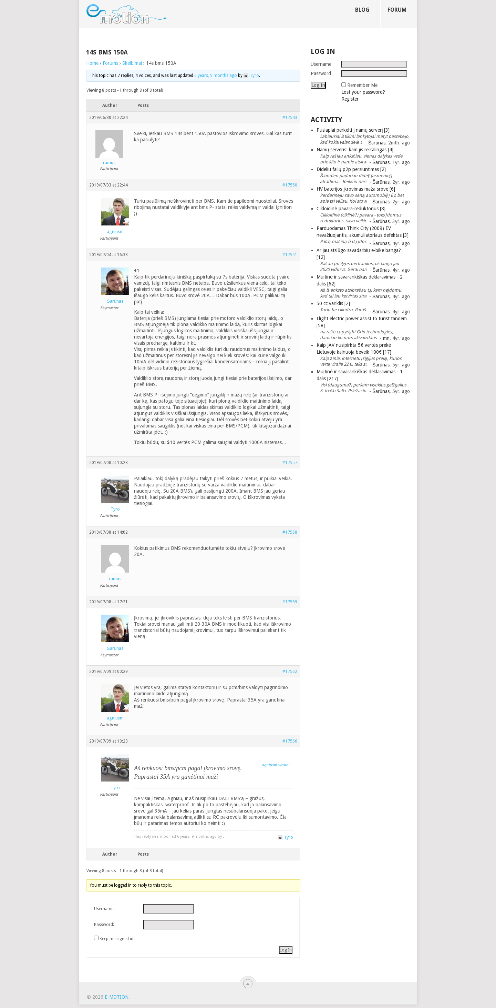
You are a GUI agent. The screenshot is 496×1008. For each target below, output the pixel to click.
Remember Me (362, 85)
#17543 (289, 117)
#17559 (289, 601)
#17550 (289, 185)
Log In (286, 950)
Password (321, 73)
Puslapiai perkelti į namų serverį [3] (353, 130)
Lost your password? (363, 92)
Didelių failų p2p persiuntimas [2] (351, 169)
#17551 (289, 254)
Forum (397, 10)
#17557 (289, 462)
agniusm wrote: (276, 764)
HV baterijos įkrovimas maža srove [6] (356, 189)
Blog (362, 10)
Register (350, 99)
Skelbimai (132, 63)
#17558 (289, 532)
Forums (110, 63)
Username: (104, 908)
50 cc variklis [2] (333, 303)
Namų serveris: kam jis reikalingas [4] (355, 149)
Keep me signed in (116, 938)
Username (321, 64)
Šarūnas (376, 142)
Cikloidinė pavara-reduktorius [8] (351, 208)
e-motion (116, 997)
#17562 (289, 671)
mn (386, 338)
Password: (104, 924)
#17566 (289, 741)
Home (92, 63)
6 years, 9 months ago (215, 75)
